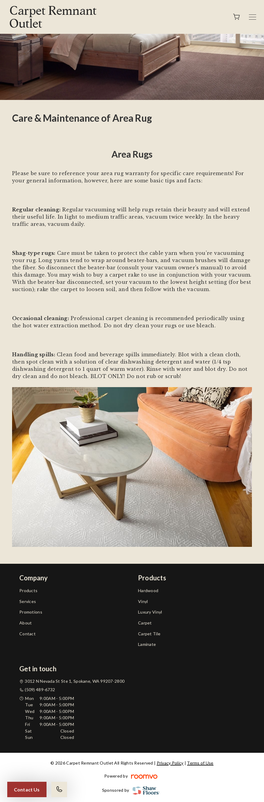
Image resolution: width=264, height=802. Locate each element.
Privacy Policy (170, 762)
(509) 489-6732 (40, 689)
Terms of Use (200, 762)
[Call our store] (59, 789)
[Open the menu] (252, 17)
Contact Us (27, 789)
